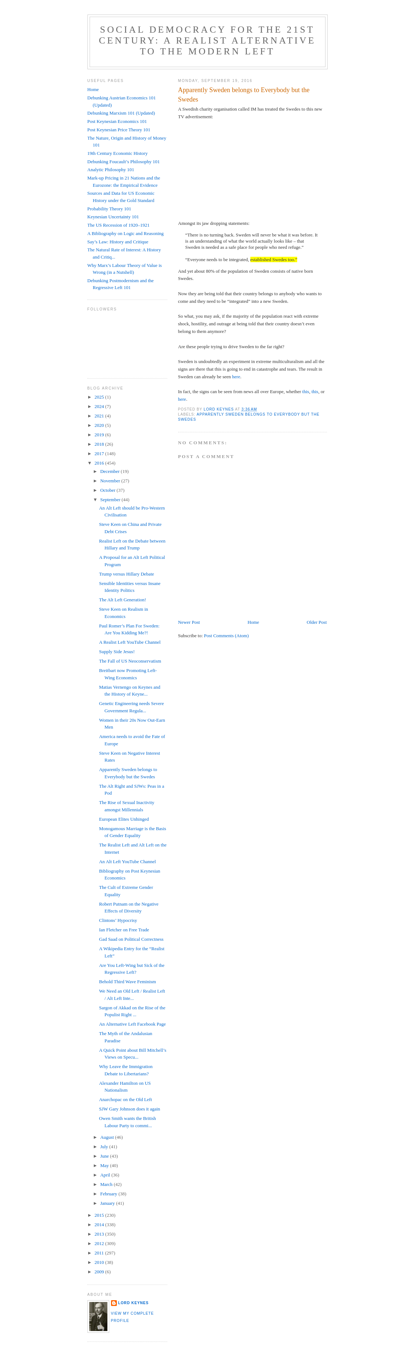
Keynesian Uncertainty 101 (113, 216)
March (107, 1184)
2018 (100, 444)
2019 (100, 434)
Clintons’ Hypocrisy (118, 920)
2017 (100, 453)
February (109, 1193)
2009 (100, 1271)
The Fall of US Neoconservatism (130, 661)
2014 (100, 1224)
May (105, 1165)
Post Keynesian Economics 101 (117, 121)
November (110, 480)
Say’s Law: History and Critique (117, 241)
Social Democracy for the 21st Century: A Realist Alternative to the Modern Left (207, 40)
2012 (100, 1243)
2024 (100, 406)
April (105, 1175)
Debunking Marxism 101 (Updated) (121, 113)
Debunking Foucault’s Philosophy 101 (123, 161)
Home (253, 622)
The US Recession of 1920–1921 (118, 225)
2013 (100, 1234)
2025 (100, 397)
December (110, 471)
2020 (100, 425)
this (305, 391)
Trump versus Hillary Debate (126, 574)
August (107, 1137)
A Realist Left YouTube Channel (130, 642)
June (105, 1156)
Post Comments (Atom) (226, 635)
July (104, 1146)
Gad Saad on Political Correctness (131, 939)
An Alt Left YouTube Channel (127, 861)
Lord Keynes (133, 1303)
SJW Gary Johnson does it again (129, 1109)
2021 (100, 416)
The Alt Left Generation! (122, 599)
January (108, 1203)
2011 (100, 1253)
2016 (100, 463)
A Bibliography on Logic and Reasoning (125, 233)
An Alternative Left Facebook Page (132, 1024)
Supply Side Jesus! (117, 651)
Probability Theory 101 (109, 208)
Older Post (317, 622)
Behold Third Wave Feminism (127, 981)
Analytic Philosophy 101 (110, 169)
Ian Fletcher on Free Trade (124, 929)
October (108, 490)
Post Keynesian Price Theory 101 (119, 129)
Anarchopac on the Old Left (125, 1099)
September (111, 499)
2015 (100, 1215)
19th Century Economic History (117, 153)
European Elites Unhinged (124, 819)
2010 (100, 1262)
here (236, 376)
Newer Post (189, 622)
